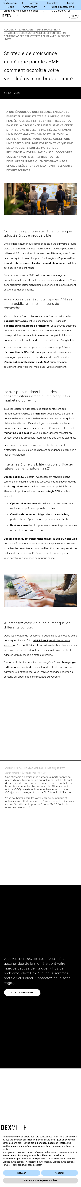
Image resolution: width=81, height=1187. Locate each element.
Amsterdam (30, 6)
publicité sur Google (16, 320)
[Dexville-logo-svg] (10, 15)
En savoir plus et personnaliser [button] (40, 1180)
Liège (11, 6)
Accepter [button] (59, 1173)
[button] (73, 15)
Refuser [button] (21, 1173)
